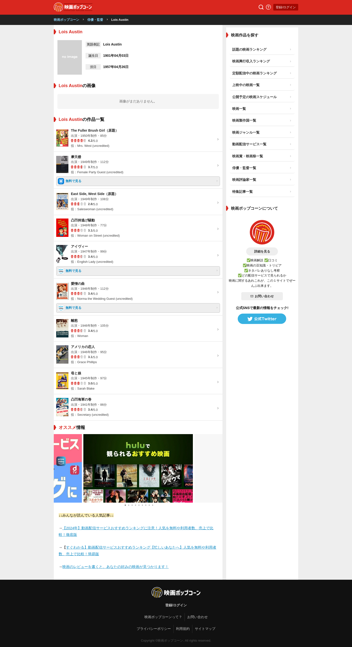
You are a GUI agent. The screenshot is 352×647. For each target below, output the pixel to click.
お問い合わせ (262, 296)
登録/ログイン (286, 7)
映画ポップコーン (66, 20)
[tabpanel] (138, 468)
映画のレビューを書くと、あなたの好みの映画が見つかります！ (115, 567)
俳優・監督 (95, 20)
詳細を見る (262, 251)
